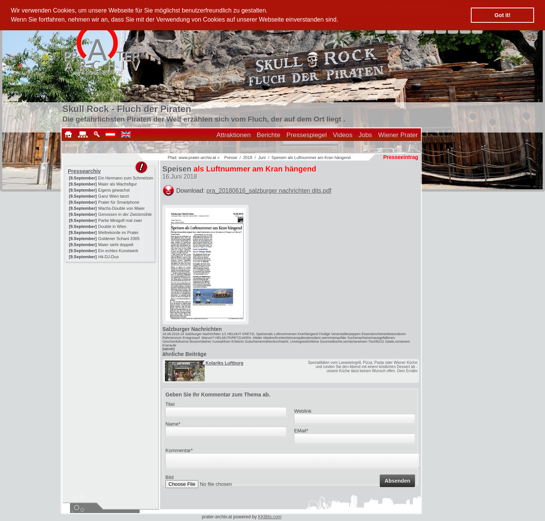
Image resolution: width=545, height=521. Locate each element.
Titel (169, 404)
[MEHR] (168, 349)
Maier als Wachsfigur (117, 184)
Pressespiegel (307, 135)
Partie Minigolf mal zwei (120, 220)
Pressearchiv (84, 171)
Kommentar (179, 450)
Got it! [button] (503, 15)
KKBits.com (270, 516)
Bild (169, 479)
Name (173, 424)
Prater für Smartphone (118, 202)
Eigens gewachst (113, 190)
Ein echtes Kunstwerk (118, 250)
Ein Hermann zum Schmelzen (125, 178)
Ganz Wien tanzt (113, 196)
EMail (301, 431)
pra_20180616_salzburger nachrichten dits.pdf (269, 190)
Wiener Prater (398, 135)
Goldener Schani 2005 (118, 238)
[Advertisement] (111, 311)
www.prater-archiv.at (197, 157)
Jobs (365, 135)
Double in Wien (112, 226)
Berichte (268, 135)
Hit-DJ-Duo (108, 256)
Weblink (302, 411)
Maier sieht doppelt (115, 244)
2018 (247, 157)
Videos (343, 135)
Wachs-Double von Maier (121, 208)
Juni (262, 157)
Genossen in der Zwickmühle (125, 214)
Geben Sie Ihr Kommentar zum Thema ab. (217, 395)
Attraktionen (233, 135)
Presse (230, 157)
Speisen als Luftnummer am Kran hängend (310, 157)
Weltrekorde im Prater (118, 232)
